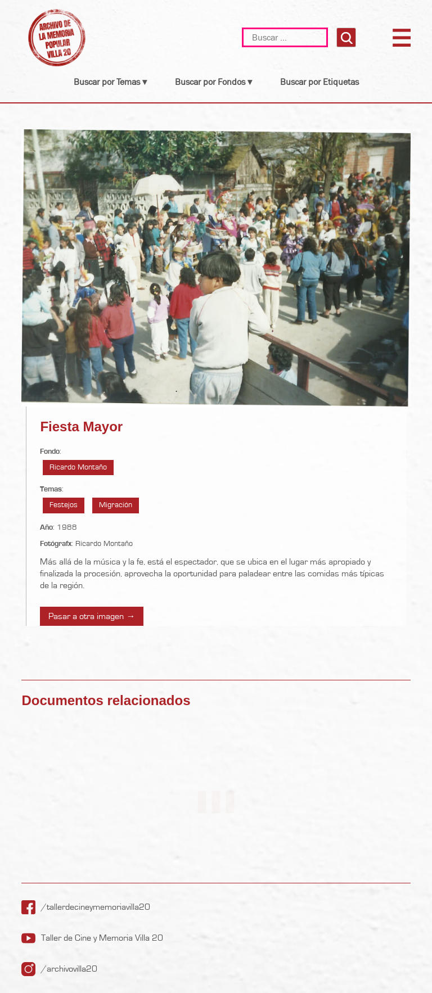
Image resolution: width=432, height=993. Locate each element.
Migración (115, 505)
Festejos (64, 505)
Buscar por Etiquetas (319, 82)
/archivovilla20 (69, 968)
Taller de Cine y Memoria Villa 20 (102, 937)
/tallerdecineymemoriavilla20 (95, 906)
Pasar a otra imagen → (91, 616)
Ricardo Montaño (78, 467)
